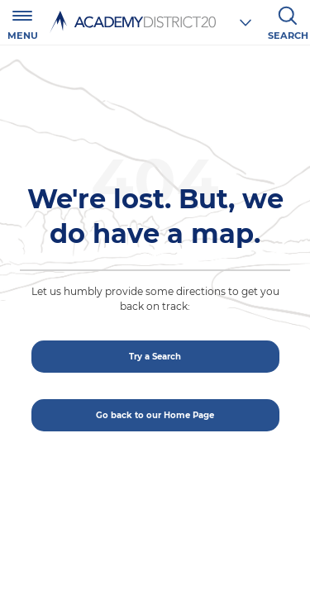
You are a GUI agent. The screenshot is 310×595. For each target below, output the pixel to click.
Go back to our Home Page (155, 415)
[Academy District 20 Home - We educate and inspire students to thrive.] (130, 22)
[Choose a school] (245, 22)
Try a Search (155, 356)
